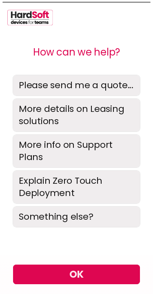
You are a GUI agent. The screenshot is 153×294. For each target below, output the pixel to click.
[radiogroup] (76, 151)
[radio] (76, 85)
